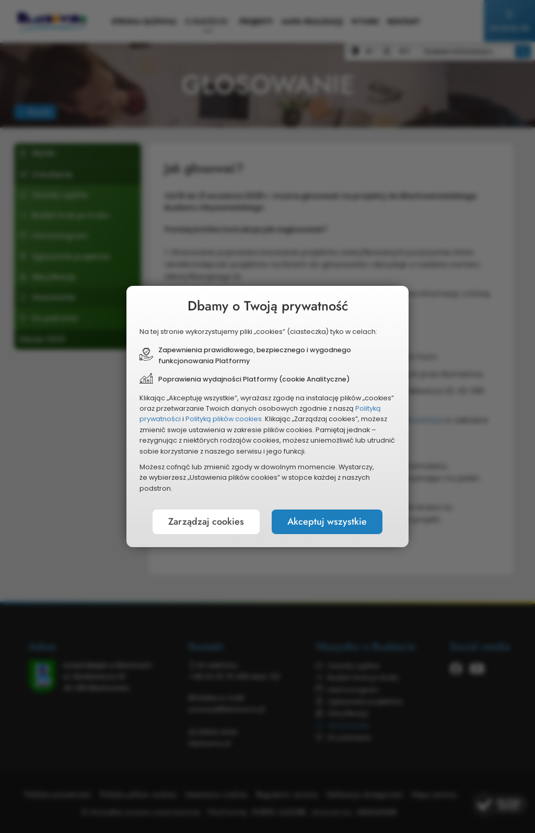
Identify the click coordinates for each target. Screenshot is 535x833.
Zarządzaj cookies (206, 521)
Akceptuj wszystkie (327, 521)
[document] (267, 416)
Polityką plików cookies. (224, 418)
